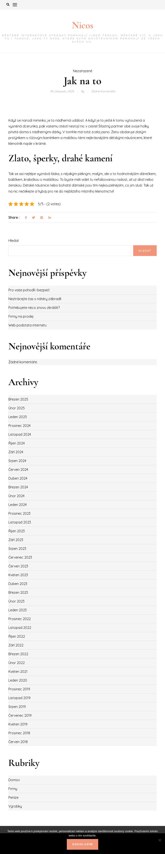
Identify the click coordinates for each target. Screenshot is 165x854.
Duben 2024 (17, 478)
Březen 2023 (18, 592)
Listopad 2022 (19, 627)
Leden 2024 (17, 505)
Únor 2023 (16, 601)
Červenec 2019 (20, 715)
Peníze (13, 797)
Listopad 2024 (19, 434)
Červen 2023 (18, 566)
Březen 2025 (18, 399)
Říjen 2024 (16, 443)
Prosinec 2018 (19, 733)
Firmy (12, 789)
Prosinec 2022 (19, 619)
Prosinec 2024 (19, 425)
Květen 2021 (18, 671)
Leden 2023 (17, 610)
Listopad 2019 (19, 698)
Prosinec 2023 (19, 513)
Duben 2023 (17, 584)
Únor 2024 (16, 496)
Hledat (13, 240)
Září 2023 (15, 540)
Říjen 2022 (16, 636)
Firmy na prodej (21, 316)
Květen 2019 (18, 724)
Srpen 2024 (17, 461)
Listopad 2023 (19, 522)
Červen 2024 (18, 469)
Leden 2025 (17, 417)
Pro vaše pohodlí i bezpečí (28, 290)
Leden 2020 (17, 680)
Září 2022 (15, 645)
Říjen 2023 (16, 531)
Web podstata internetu (27, 325)
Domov (14, 780)
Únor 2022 (16, 663)
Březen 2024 (18, 487)
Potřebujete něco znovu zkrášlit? (34, 307)
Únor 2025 (16, 408)
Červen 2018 (18, 742)
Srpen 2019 (17, 706)
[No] (159, 840)
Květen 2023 (18, 575)
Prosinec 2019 (19, 689)
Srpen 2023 (17, 548)
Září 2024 (15, 452)
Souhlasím (82, 844)
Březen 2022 (18, 654)
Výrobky (15, 806)
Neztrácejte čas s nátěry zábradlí (34, 299)
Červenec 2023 (20, 557)
